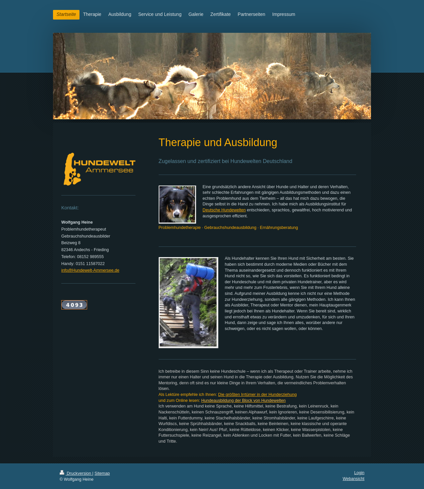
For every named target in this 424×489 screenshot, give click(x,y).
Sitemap (102, 473)
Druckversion (76, 473)
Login (359, 472)
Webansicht (353, 478)
